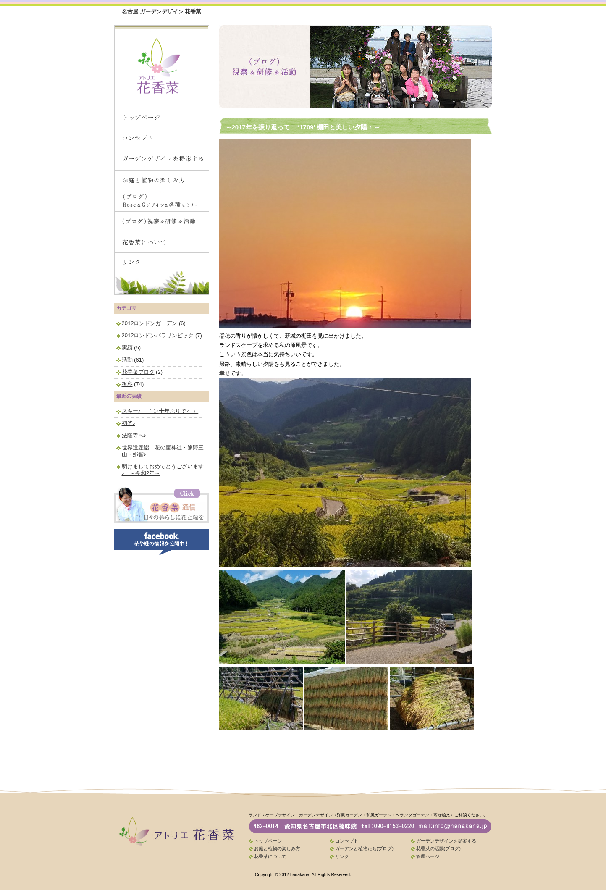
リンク (342, 856)
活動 (127, 360)
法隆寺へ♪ (134, 435)
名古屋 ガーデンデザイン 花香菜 (161, 11)
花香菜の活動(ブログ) (438, 848)
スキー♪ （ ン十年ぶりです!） (160, 411)
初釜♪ (129, 423)
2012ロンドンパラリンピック (158, 335)
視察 (127, 384)
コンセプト (346, 840)
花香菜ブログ (138, 372)
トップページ (268, 840)
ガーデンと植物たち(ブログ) (364, 848)
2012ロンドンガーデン (150, 323)
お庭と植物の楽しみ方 (277, 848)
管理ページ (427, 856)
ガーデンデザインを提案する (446, 840)
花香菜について (270, 856)
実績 (127, 347)
